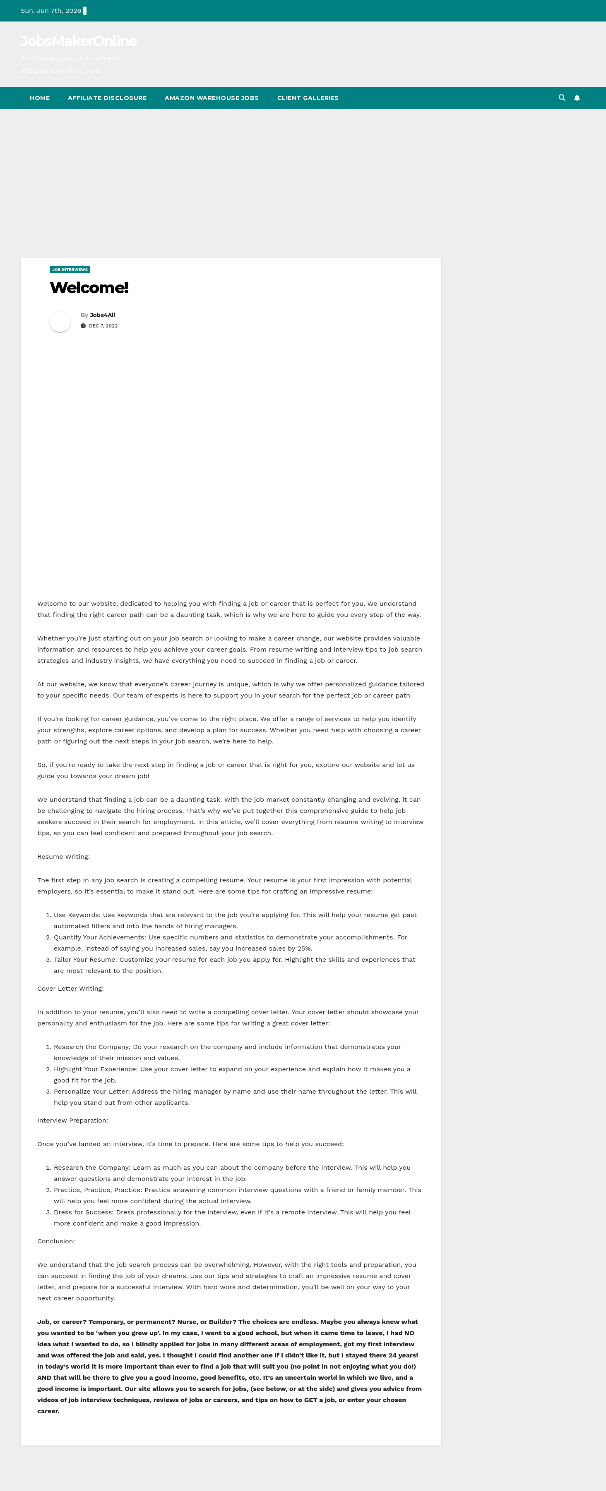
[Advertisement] (303, 171)
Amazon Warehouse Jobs (212, 98)
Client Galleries (308, 98)
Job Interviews (70, 269)
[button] (562, 98)
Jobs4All (102, 315)
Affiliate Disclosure (107, 98)
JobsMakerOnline (79, 41)
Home (40, 98)
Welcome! (89, 287)
